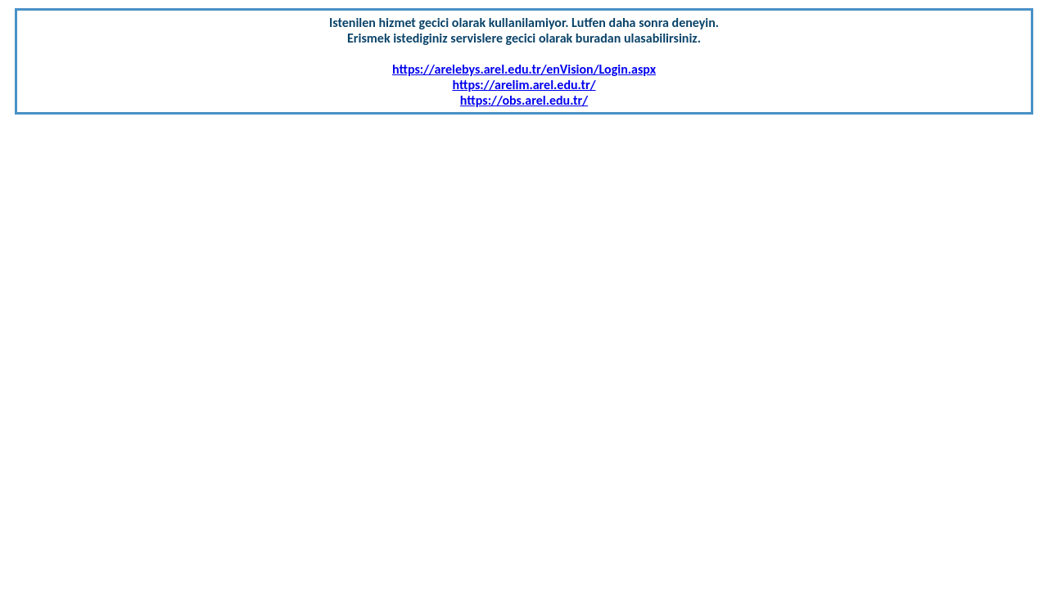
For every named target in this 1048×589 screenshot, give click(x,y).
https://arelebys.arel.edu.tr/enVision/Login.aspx (524, 69)
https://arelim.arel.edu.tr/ (523, 84)
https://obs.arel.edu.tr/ (524, 100)
